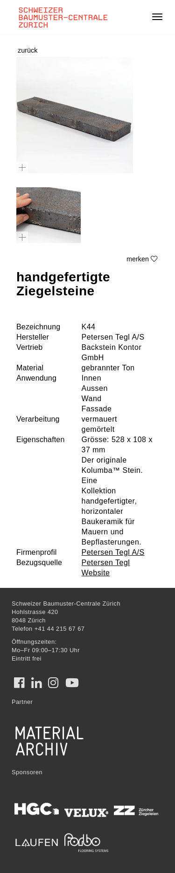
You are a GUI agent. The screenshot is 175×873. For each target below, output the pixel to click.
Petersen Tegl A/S (113, 552)
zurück (27, 50)
